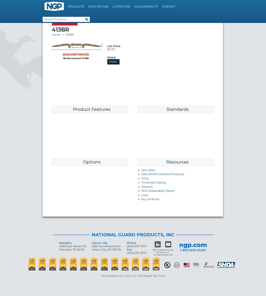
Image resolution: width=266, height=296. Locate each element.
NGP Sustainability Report (158, 191)
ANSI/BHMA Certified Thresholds (162, 174)
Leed (144, 195)
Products (76, 6)
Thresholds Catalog (153, 182)
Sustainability (146, 6)
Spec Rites (148, 170)
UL (167, 265)
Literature (121, 6)
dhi (197, 265)
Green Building (177, 265)
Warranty (147, 186)
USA (187, 265)
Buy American (150, 199)
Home (56, 34)
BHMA (209, 265)
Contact (169, 6)
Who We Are (98, 6)
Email (113, 62)
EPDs (145, 178)
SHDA (226, 265)
